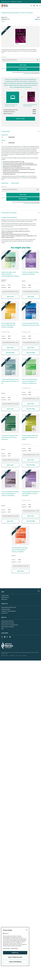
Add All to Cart (20, 118)
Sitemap (24, 655)
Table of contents (15, 183)
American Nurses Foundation (7, 626)
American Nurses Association (7, 623)
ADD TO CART (23, 65)
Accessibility (12, 655)
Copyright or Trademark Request (8, 611)
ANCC (8, 1)
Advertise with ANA (5, 609)
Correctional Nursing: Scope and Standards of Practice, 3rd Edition (9, 437)
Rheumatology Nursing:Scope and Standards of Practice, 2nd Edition (30, 493)
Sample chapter (4, 183)
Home (2, 1)
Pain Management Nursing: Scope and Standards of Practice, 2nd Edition (19, 549)
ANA (5, 1)
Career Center (4, 613)
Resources (19, 1)
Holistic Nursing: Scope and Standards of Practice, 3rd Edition (30, 437)
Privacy (17, 655)
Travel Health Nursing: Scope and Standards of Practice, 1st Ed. (10, 381)
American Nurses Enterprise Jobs (8, 607)
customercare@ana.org (27, 73)
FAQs (2, 628)
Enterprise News (5, 595)
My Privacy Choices (4, 655)
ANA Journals (4, 599)
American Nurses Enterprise (7, 621)
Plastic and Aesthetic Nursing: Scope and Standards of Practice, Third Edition (10, 493)
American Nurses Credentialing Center (9, 625)
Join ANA (3, 21)
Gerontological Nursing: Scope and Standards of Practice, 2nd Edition (8, 325)
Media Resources (5, 597)
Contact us (4, 603)
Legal (21, 655)
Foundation (13, 1)
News (2, 591)
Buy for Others (23, 69)
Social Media (4, 633)
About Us (3, 617)
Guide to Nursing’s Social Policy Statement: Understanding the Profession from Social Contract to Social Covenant (10, 276)
